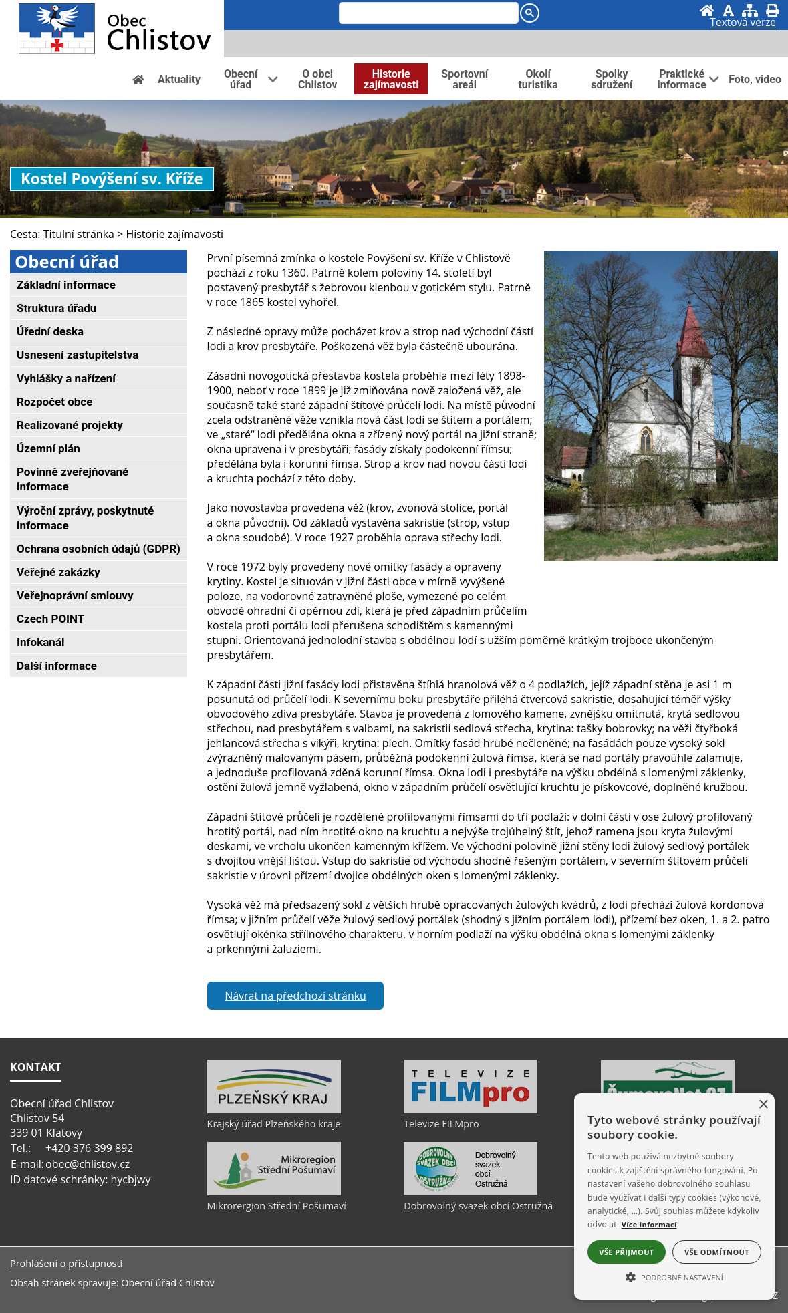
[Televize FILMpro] (470, 1110)
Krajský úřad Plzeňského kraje (274, 1123)
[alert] (674, 1196)
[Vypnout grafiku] (728, 10)
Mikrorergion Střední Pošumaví (276, 1205)
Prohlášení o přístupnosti (66, 1263)
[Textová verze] (743, 24)
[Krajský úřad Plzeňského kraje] (274, 1110)
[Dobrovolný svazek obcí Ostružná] (470, 1192)
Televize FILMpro (441, 1123)
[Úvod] (707, 10)
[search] (427, 14)
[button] (674, 1276)
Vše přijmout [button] (626, 1252)
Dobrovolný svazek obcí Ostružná (478, 1205)
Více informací (649, 1224)
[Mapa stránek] (750, 10)
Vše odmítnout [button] (716, 1252)
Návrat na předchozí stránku (295, 995)
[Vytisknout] (772, 10)
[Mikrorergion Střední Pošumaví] (274, 1192)
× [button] (763, 1105)
